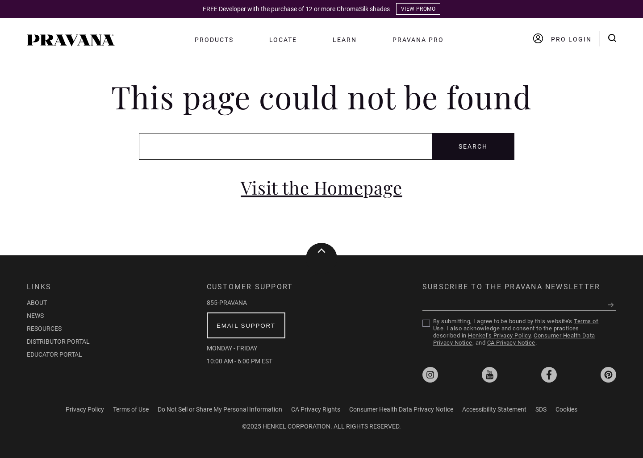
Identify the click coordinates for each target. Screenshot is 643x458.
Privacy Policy (85, 409)
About (37, 302)
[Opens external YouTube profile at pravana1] (489, 375)
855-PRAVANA (227, 302)
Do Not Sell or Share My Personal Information (220, 409)
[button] (71, 44)
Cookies (566, 409)
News (35, 315)
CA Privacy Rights (315, 409)
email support (246, 325)
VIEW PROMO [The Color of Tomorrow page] (418, 9)
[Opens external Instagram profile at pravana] (430, 375)
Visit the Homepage (321, 187)
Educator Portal (54, 354)
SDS (541, 409)
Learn (345, 39)
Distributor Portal (58, 341)
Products (214, 39)
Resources (44, 328)
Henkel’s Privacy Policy (499, 335)
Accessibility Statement (494, 409)
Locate (283, 39)
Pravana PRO (418, 39)
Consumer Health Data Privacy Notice (401, 409)
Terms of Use (131, 409)
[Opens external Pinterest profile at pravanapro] (608, 375)
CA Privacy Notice (511, 342)
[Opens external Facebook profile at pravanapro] (549, 375)
